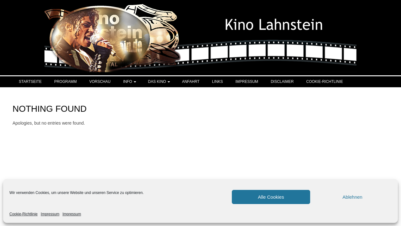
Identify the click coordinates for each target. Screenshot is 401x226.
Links (217, 81)
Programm (65, 81)
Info (127, 81)
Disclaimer (282, 81)
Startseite (30, 81)
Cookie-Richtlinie (23, 214)
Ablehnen (352, 197)
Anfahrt (191, 81)
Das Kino (157, 81)
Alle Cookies (271, 197)
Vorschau (100, 81)
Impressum (50, 214)
